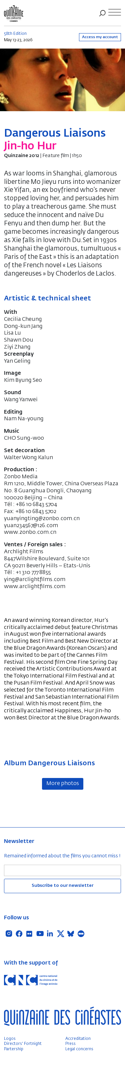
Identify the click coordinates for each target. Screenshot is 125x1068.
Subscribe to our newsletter (62, 885)
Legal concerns (79, 1049)
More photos (62, 783)
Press (70, 1044)
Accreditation (78, 1039)
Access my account (100, 37)
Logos (10, 1039)
